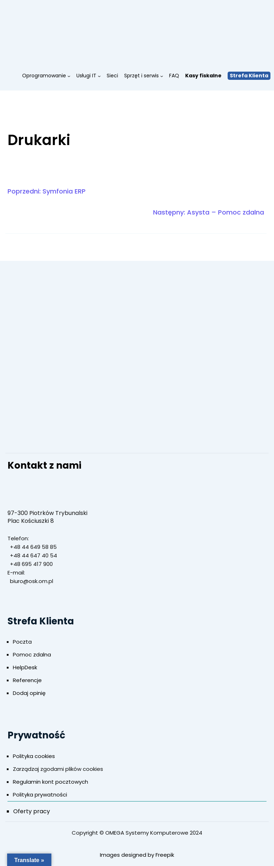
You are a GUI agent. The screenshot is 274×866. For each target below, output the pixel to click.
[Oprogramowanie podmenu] (68, 75)
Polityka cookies (34, 756)
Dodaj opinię (29, 693)
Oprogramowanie (44, 75)
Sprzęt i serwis (141, 75)
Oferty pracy (31, 811)
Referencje (27, 680)
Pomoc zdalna (32, 654)
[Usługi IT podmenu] (99, 75)
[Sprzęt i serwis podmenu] (161, 75)
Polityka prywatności (40, 794)
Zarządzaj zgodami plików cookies (58, 769)
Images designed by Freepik (137, 855)
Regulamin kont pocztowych (50, 781)
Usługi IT (86, 75)
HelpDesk (25, 667)
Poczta (22, 641)
